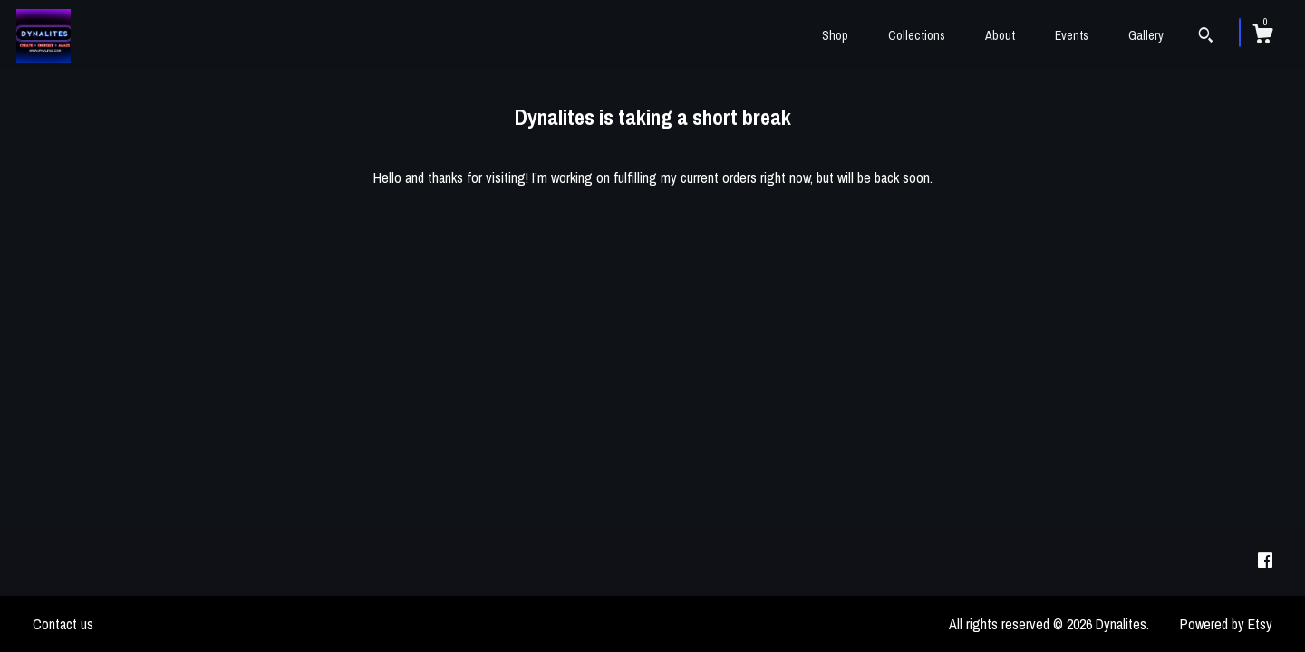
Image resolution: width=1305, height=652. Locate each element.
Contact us (63, 624)
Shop (835, 35)
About (1000, 35)
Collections (916, 35)
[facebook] (1265, 561)
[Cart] (1262, 36)
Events (1071, 35)
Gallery (1146, 35)
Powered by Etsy (1226, 624)
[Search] (1206, 37)
